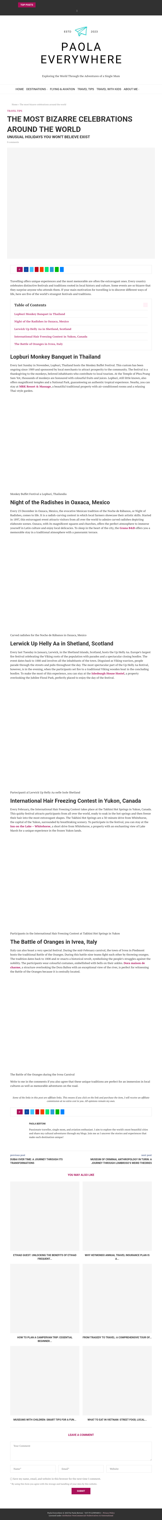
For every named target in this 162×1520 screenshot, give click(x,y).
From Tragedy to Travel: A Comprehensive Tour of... (117, 1337)
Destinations (36, 89)
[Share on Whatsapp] (47, 269)
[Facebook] (77, 10)
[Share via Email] (62, 269)
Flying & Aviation (62, 89)
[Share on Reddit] (42, 269)
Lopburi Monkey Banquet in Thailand (39, 314)
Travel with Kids (109, 89)
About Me (131, 89)
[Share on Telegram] (52, 269)
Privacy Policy (109, 1513)
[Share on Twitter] (32, 269)
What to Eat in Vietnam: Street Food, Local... (117, 1419)
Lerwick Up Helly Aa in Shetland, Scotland (42, 329)
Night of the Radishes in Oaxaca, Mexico (41, 321)
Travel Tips (86, 89)
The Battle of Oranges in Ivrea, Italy (38, 344)
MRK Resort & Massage (35, 386)
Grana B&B (127, 528)
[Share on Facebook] (26, 269)
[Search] (144, 89)
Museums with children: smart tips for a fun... (44, 1419)
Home (20, 89)
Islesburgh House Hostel (108, 673)
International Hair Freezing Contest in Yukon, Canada (50, 336)
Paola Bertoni (37, 1123)
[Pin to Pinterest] (37, 269)
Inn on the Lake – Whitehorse (30, 826)
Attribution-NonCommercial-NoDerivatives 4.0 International (87, 1515)
